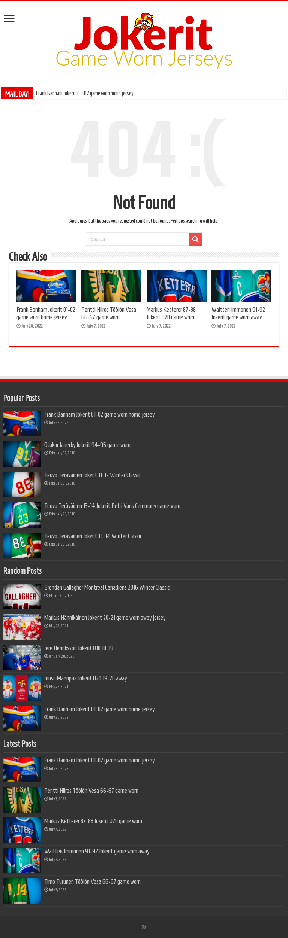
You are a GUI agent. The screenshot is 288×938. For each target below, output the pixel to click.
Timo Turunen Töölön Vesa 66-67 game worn (92, 881)
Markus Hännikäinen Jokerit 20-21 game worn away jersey (104, 617)
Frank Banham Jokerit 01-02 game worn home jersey (85, 93)
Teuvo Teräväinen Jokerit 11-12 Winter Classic (92, 475)
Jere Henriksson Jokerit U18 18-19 (78, 648)
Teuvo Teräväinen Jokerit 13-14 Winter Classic (93, 536)
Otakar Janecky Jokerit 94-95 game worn (87, 444)
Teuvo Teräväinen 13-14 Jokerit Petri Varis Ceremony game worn (112, 505)
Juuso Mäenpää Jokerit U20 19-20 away (85, 678)
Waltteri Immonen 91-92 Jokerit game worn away (238, 313)
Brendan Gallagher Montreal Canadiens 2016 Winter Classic (107, 587)
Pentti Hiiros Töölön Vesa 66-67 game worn (108, 313)
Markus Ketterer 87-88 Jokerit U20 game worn (171, 313)
